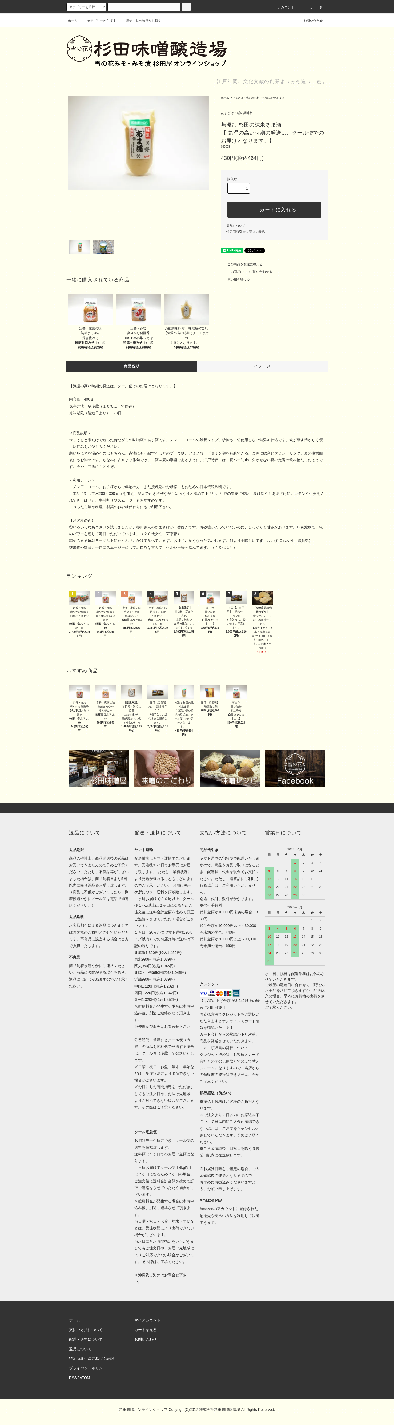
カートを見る (145, 1330)
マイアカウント (147, 1320)
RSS (73, 1378)
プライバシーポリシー (87, 1368)
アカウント (283, 7)
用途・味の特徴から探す (140, 21)
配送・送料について (86, 1339)
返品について (236, 226)
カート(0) (314, 7)
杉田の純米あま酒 (273, 97)
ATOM (85, 1378)
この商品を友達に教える (242, 264)
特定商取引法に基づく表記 (245, 232)
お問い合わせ (310, 21)
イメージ (262, 366)
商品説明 (131, 366)
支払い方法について (86, 1330)
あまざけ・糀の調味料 (246, 97)
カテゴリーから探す (98, 21)
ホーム (72, 21)
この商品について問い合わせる (246, 272)
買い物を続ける (235, 279)
